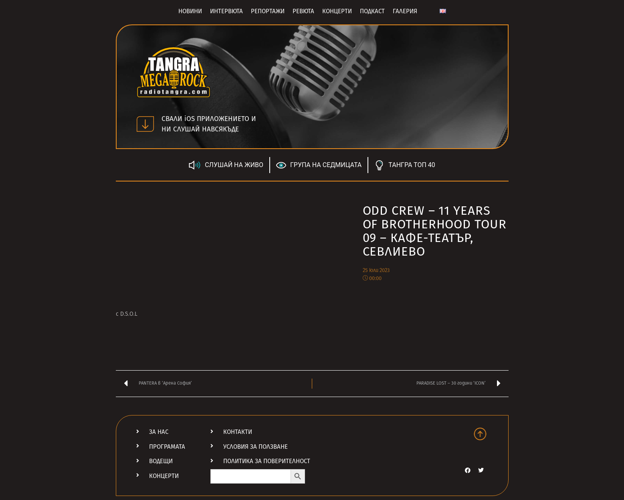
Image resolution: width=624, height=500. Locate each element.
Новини (190, 11)
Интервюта (226, 11)
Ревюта (303, 11)
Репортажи (268, 11)
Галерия (405, 11)
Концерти (337, 11)
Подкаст (372, 11)
